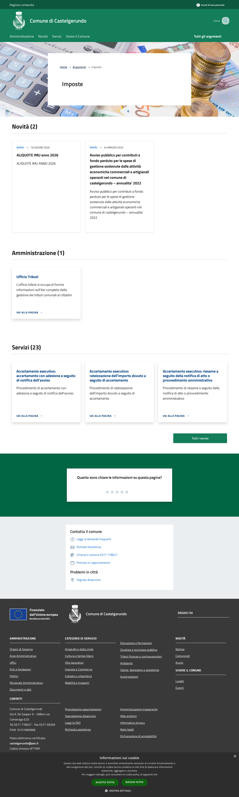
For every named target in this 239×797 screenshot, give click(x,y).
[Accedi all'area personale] (210, 5)
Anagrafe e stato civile (79, 649)
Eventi (180, 688)
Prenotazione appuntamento (83, 709)
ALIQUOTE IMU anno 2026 (37, 155)
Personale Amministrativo (26, 683)
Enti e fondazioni (20, 669)
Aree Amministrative (23, 656)
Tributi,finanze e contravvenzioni (141, 656)
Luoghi (180, 681)
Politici (14, 676)
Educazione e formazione (136, 643)
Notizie (180, 649)
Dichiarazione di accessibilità (138, 736)
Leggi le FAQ (73, 722)
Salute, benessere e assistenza (139, 670)
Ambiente (126, 663)
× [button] (234, 756)
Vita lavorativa (74, 662)
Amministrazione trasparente (139, 709)
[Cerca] (224, 20)
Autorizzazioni (129, 676)
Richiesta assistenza (78, 729)
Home (63, 67)
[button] (119, 791)
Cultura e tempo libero (79, 656)
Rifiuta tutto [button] (134, 782)
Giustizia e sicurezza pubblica (138, 649)
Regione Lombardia (22, 5)
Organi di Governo (21, 649)
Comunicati (183, 656)
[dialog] (119, 774)
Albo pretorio (128, 716)
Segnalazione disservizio (80, 716)
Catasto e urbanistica (78, 676)
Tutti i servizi (200, 438)
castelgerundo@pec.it (24, 743)
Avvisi (20, 147)
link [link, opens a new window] (155, 774)
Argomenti (79, 67)
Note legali (127, 729)
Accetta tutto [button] (105, 782)
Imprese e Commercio (78, 669)
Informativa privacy (132, 722)
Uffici (13, 662)
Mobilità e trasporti (77, 683)
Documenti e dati (20, 689)
